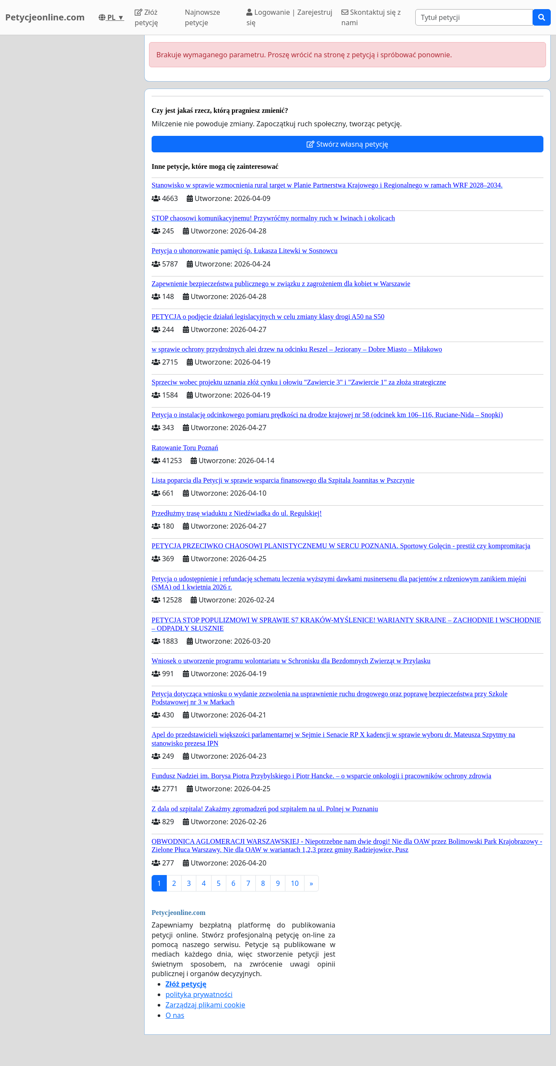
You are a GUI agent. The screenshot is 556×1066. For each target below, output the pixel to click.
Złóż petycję (146, 17)
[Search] (474, 17)
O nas (174, 1015)
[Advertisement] (69, 165)
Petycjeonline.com (45, 17)
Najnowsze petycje (202, 17)
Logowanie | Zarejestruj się (289, 17)
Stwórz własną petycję (347, 144)
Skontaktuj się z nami (371, 17)
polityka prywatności (198, 994)
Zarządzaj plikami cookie (205, 1005)
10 (294, 883)
